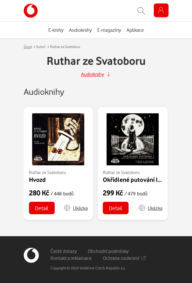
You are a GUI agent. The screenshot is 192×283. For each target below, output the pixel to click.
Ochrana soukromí (124, 258)
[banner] (31, 11)
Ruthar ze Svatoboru (47, 172)
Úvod (28, 47)
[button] (76, 208)
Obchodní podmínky (108, 251)
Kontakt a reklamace (71, 258)
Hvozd (37, 179)
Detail (41, 208)
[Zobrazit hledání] (141, 11)
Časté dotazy (63, 251)
